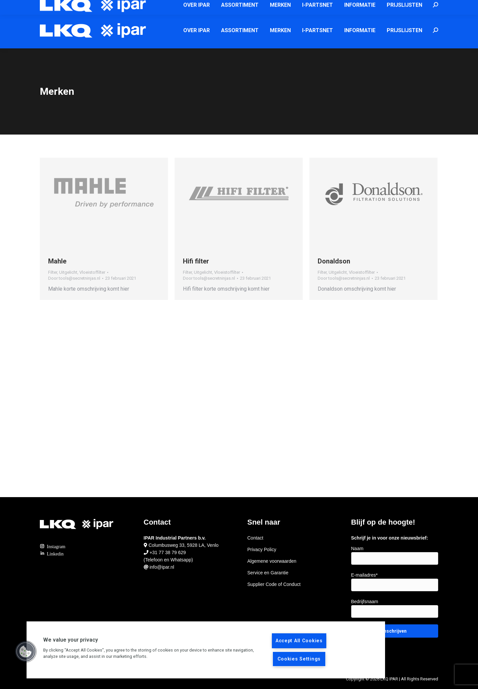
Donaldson (334, 261)
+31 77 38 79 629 (167, 552)
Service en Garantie (267, 572)
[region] (206, 649)
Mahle (57, 261)
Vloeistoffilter (92, 272)
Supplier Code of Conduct (273, 584)
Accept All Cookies (299, 641)
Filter (52, 272)
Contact (255, 538)
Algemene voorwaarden (271, 561)
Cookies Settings (299, 659)
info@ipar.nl (295, 6)
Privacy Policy (261, 549)
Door (74, 278)
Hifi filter (196, 261)
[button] (25, 651)
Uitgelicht (68, 272)
